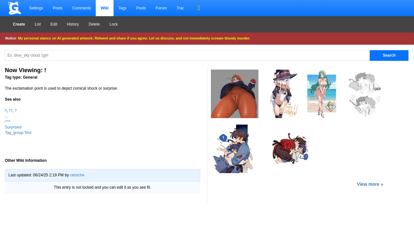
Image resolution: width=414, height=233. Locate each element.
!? (10, 110)
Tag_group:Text (18, 132)
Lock (114, 24)
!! (6, 110)
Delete (94, 24)
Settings (36, 8)
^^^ (7, 121)
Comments (81, 8)
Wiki (105, 8)
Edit (53, 24)
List (38, 24)
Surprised (13, 127)
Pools (141, 8)
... (6, 116)
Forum (161, 8)
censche (77, 175)
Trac (180, 8)
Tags (122, 8)
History (73, 24)
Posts (57, 8)
